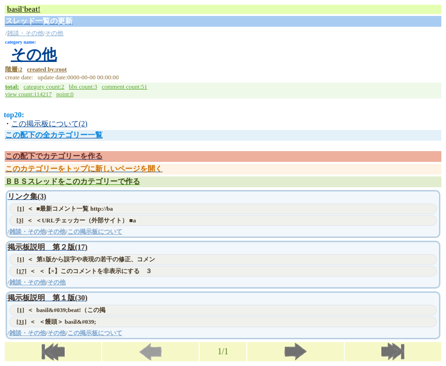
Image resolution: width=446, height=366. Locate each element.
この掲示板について (94, 231)
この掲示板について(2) (49, 124)
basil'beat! (23, 9)
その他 (54, 33)
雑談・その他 (25, 33)
